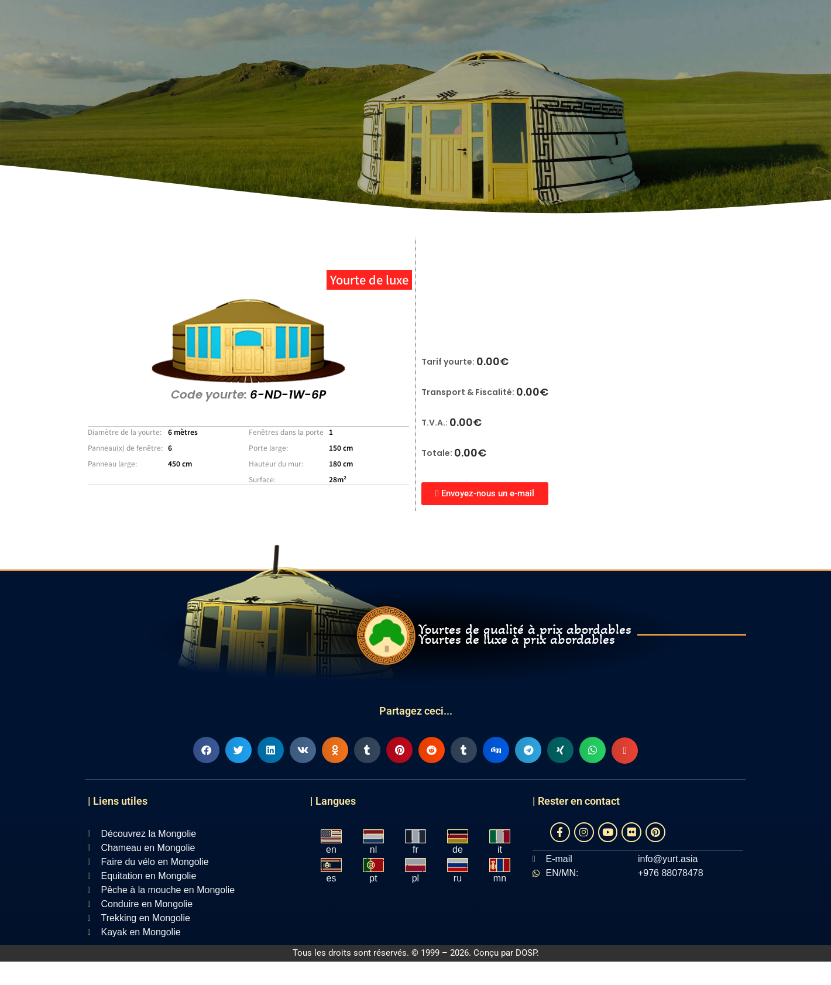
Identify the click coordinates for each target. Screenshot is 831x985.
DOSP (526, 953)
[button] (206, 750)
